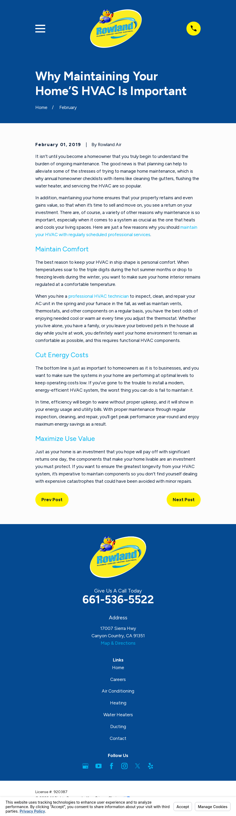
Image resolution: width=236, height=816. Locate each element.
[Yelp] (150, 766)
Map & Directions (118, 643)
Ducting (118, 726)
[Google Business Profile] (85, 766)
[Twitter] (137, 766)
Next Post (184, 499)
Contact (118, 738)
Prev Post (51, 499)
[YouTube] (98, 766)
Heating (118, 702)
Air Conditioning (118, 691)
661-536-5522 (118, 599)
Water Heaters (118, 714)
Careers (118, 679)
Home (118, 667)
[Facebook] (111, 766)
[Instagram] (124, 766)
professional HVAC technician (98, 296)
